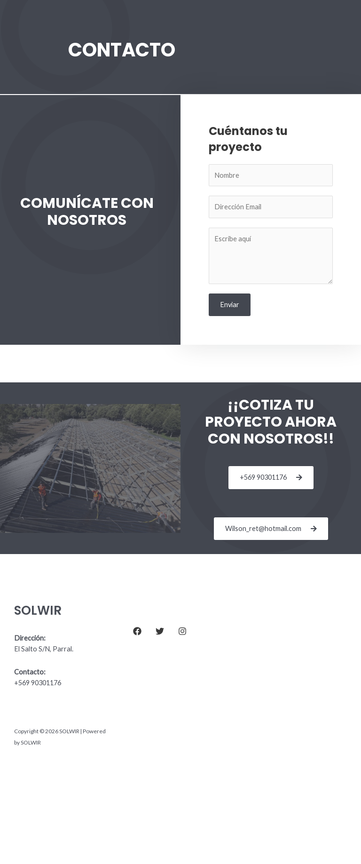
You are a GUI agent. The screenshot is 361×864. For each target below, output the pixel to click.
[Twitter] (160, 631)
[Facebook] (137, 631)
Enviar (229, 305)
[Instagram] (182, 631)
